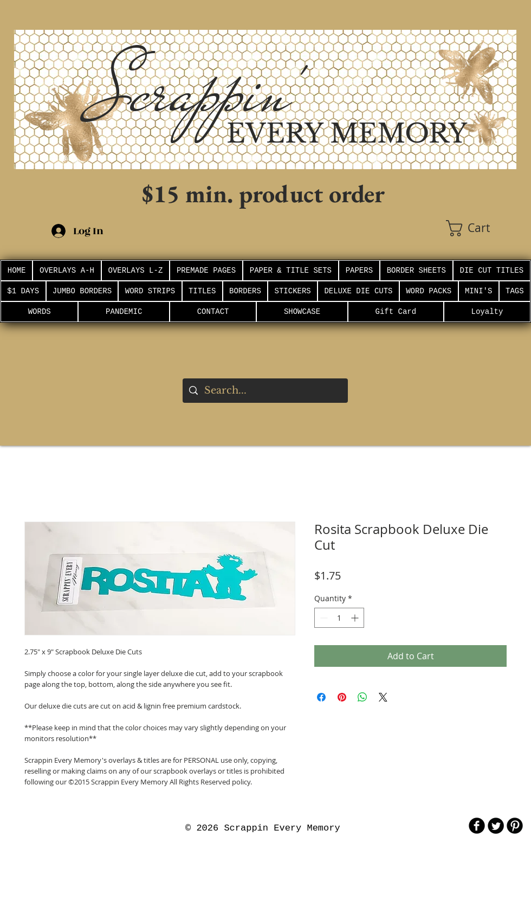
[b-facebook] (477, 826)
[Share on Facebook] (321, 697)
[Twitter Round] (496, 826)
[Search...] (264, 390)
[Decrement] (322, 617)
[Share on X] (383, 697)
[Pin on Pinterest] (341, 697)
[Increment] (355, 617)
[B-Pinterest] (515, 826)
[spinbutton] (339, 617)
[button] (481, 228)
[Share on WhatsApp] (362, 697)
